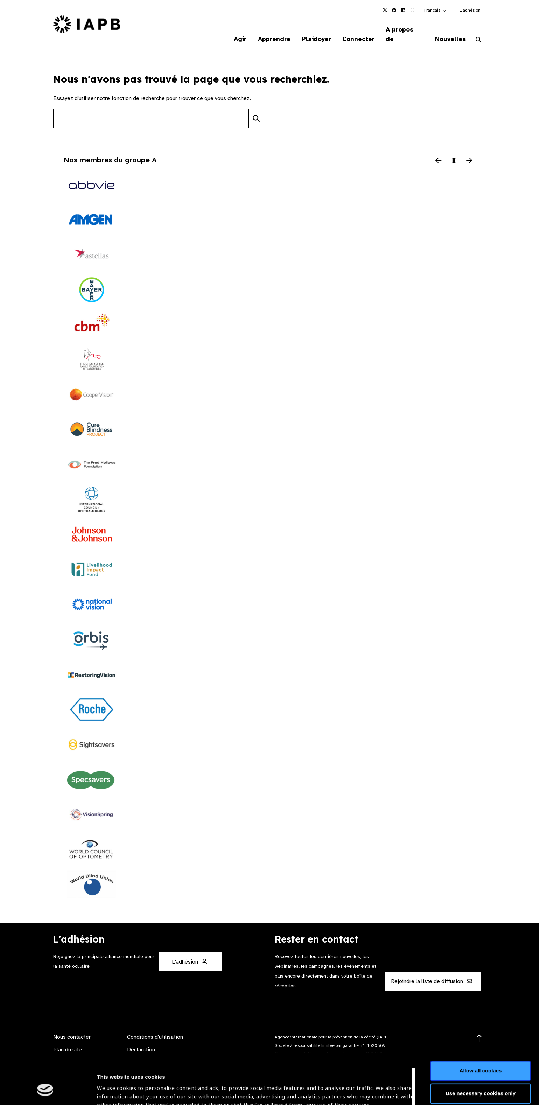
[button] (435, 10)
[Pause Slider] (454, 152)
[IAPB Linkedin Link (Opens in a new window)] (403, 10)
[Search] (256, 109)
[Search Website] (478, 30)
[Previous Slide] (438, 152)
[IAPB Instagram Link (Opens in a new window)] (412, 10)
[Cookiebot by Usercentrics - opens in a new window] (45, 1091)
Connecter (357, 29)
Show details (113, 1084)
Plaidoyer (314, 29)
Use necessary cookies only (481, 1050)
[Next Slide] (469, 152)
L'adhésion (470, 10)
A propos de (403, 29)
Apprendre (271, 29)
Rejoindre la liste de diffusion (431, 972)
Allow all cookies (481, 1027)
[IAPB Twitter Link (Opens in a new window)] (385, 10)
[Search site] (151, 109)
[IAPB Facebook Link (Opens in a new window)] (394, 10)
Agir (236, 29)
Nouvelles (449, 29)
